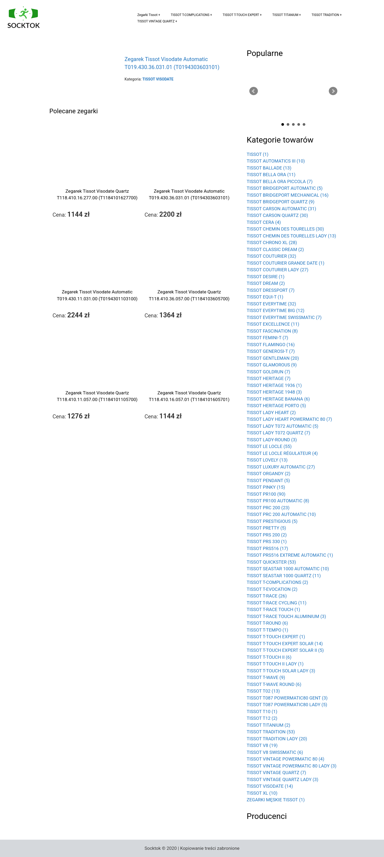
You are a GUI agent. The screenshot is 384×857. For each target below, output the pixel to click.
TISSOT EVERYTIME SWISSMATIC (284, 317)
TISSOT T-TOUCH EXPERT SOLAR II (285, 650)
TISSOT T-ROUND (267, 623)
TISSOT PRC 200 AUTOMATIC (281, 514)
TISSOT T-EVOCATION (272, 589)
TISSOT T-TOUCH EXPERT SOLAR (285, 643)
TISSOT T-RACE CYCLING (276, 602)
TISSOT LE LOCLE (269, 446)
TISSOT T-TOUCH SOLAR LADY (281, 670)
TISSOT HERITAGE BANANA (278, 399)
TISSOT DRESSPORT (271, 290)
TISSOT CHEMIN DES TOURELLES (285, 229)
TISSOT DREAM (266, 283)
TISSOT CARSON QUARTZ (277, 215)
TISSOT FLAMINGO (271, 344)
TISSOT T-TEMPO (267, 630)
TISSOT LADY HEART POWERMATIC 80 (289, 419)
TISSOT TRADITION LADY (277, 738)
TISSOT (258, 154)
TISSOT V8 (262, 745)
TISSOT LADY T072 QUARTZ (278, 432)
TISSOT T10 (262, 711)
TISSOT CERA (264, 222)
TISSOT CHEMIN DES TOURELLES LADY (291, 235)
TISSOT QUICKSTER (271, 562)
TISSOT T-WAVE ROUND (274, 684)
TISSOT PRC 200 (268, 507)
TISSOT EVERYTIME (271, 303)
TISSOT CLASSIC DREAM (275, 249)
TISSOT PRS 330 (267, 541)
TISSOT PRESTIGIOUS (272, 521)
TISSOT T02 (263, 691)
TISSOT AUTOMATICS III (276, 161)
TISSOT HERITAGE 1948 (274, 392)
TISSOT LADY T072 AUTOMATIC (282, 426)
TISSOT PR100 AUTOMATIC (278, 500)
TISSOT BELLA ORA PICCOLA (280, 181)
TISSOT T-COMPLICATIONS (190, 15)
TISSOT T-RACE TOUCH (273, 609)
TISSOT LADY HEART (271, 412)
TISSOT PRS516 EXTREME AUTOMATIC (290, 555)
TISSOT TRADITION (325, 15)
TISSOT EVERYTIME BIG (275, 310)
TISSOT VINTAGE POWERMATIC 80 (285, 759)
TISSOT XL (262, 793)
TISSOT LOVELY (267, 460)
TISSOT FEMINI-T (267, 337)
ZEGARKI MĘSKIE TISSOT (276, 799)
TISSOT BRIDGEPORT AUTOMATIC (285, 188)
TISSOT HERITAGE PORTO (276, 405)
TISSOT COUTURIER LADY (277, 269)
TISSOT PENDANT (268, 480)
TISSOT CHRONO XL (272, 242)
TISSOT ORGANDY (268, 473)
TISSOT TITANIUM (285, 15)
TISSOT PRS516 (267, 548)
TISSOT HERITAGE (268, 378)
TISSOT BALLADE (269, 168)
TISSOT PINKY (266, 487)
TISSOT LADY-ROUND (272, 439)
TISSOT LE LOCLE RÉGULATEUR (282, 453)
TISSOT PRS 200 (267, 534)
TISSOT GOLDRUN (268, 371)
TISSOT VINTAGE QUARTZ (155, 21)
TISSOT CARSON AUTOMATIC (281, 208)
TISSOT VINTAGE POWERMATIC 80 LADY (292, 766)
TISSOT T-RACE (267, 596)
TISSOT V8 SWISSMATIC (275, 752)
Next (333, 91)
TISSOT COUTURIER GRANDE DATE (286, 263)
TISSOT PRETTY (266, 528)
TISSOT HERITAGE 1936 (274, 385)
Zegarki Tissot (147, 15)
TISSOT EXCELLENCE (273, 324)
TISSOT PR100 (266, 494)
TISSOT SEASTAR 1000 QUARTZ (284, 575)
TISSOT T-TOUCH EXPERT (241, 15)
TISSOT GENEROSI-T (271, 351)
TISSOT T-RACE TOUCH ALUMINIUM (286, 616)
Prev (253, 91)
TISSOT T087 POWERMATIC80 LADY (287, 704)
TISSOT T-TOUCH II (269, 657)
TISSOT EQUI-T (265, 297)
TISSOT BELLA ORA (271, 174)
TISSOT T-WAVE (266, 677)
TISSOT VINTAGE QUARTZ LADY (282, 779)
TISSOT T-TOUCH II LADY (275, 663)
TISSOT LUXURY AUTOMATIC (281, 467)
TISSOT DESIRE (266, 276)
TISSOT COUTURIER (271, 256)
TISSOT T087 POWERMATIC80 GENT (287, 698)
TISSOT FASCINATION (272, 331)
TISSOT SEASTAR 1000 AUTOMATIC (288, 568)
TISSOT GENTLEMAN (273, 358)
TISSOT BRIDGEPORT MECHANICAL (288, 195)
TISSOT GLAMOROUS (272, 364)
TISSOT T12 (262, 718)
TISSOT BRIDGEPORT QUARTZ (280, 201)
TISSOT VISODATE (270, 786)
